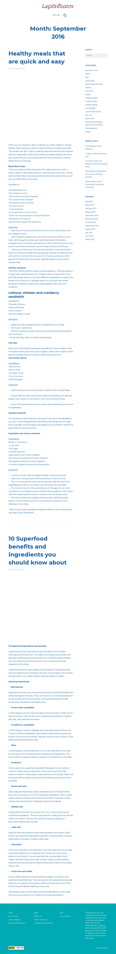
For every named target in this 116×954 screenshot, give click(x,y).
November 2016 (91, 219)
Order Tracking (14, 920)
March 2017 (89, 205)
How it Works (65, 916)
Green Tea (89, 91)
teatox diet (89, 119)
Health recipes (91, 101)
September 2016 (91, 226)
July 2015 (88, 233)
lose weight (90, 108)
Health (88, 95)
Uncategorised (91, 128)
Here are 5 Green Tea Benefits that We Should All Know (96, 164)
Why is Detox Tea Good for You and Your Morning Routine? (95, 174)
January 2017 (90, 212)
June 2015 (89, 236)
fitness (88, 88)
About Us (37, 916)
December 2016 (91, 215)
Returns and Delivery (16, 923)
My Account (13, 916)
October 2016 (90, 222)
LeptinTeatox (103, 948)
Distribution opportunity (43, 923)
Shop (10, 913)
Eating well (89, 81)
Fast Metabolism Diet (93, 84)
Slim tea (88, 115)
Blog (36, 913)
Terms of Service (40, 920)
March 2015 (89, 239)
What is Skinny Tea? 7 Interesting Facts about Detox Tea (94, 184)
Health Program (91, 98)
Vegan (87, 132)
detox (87, 74)
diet (87, 77)
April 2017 (89, 202)
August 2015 (90, 229)
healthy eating (91, 105)
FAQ (61, 913)
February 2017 (91, 209)
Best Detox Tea (91, 70)
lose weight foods (93, 112)
